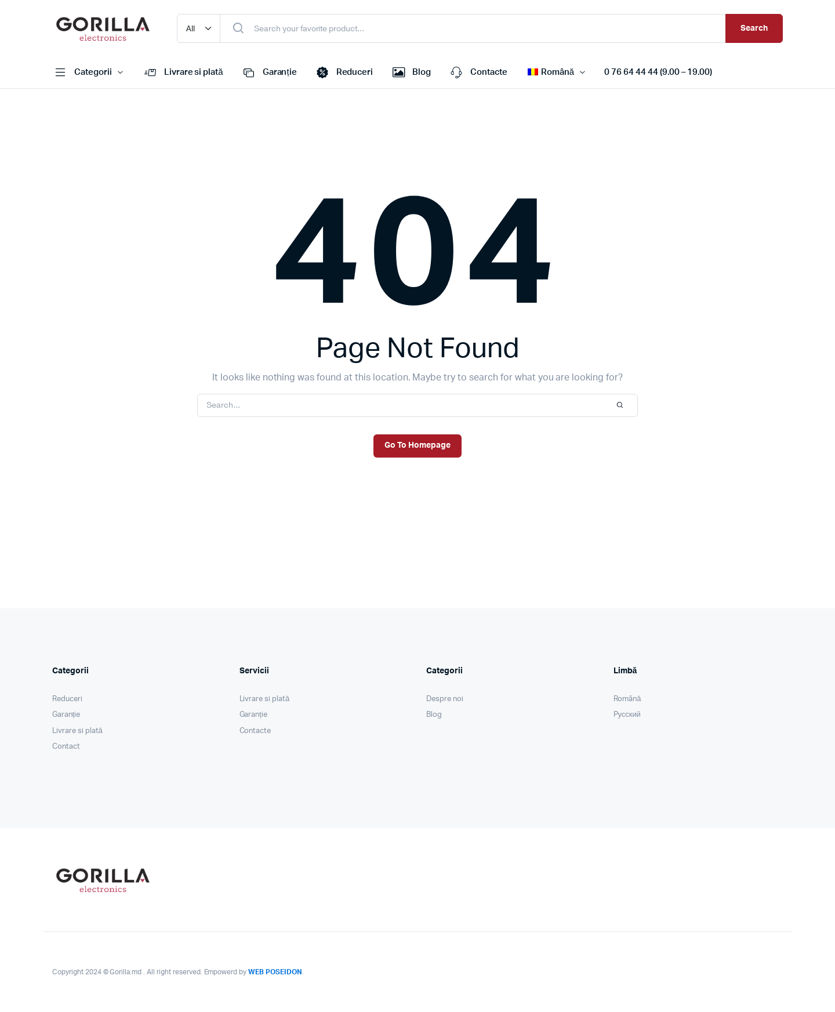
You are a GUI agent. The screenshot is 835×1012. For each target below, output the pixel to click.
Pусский (627, 715)
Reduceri (343, 72)
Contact (66, 746)
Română (627, 699)
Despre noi (444, 699)
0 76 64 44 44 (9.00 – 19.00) (658, 72)
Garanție (269, 72)
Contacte (477, 72)
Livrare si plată (182, 72)
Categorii (82, 72)
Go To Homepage (417, 445)
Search (754, 28)
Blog (410, 72)
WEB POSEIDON (275, 972)
